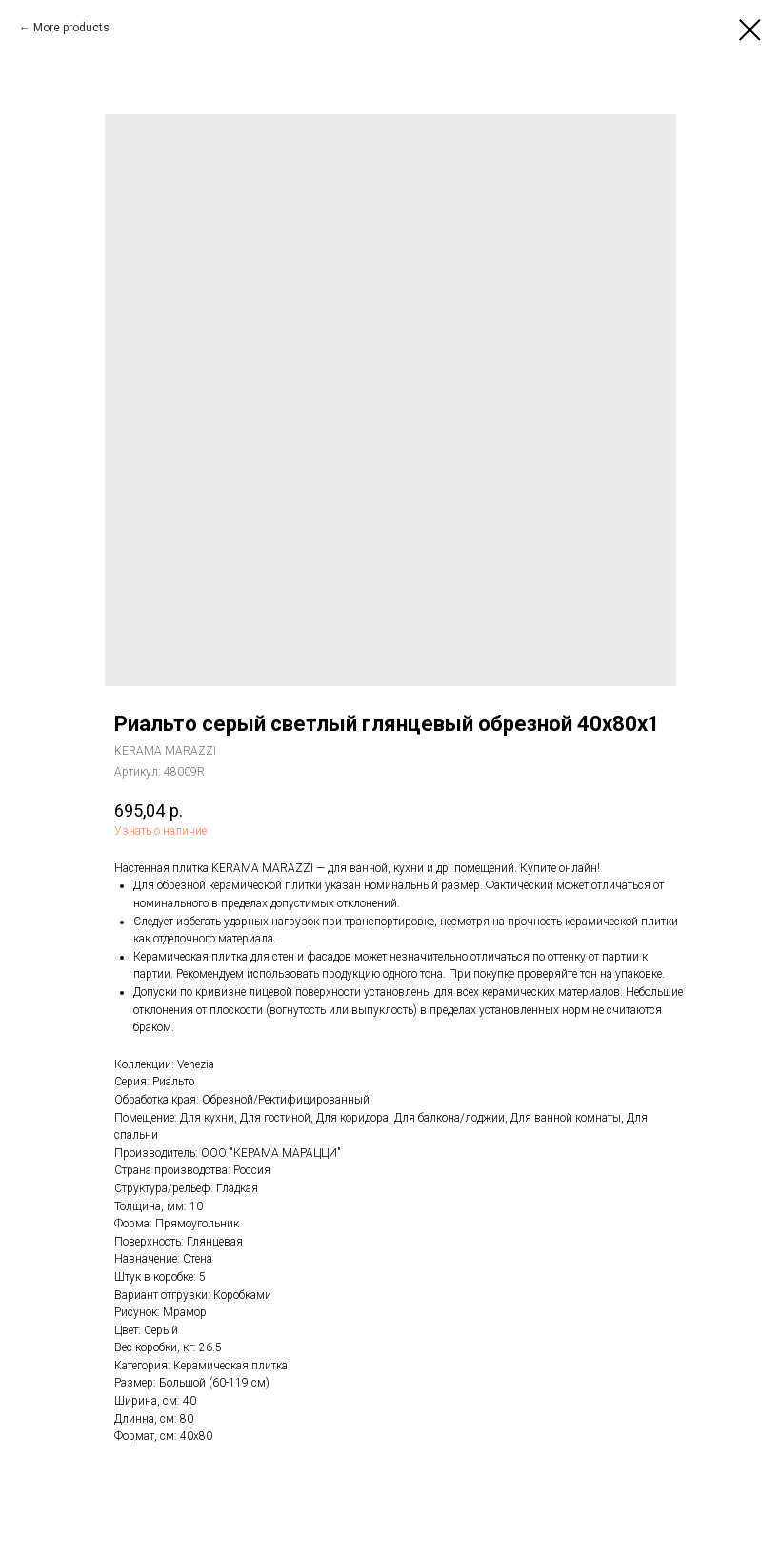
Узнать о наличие (160, 831)
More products (71, 27)
